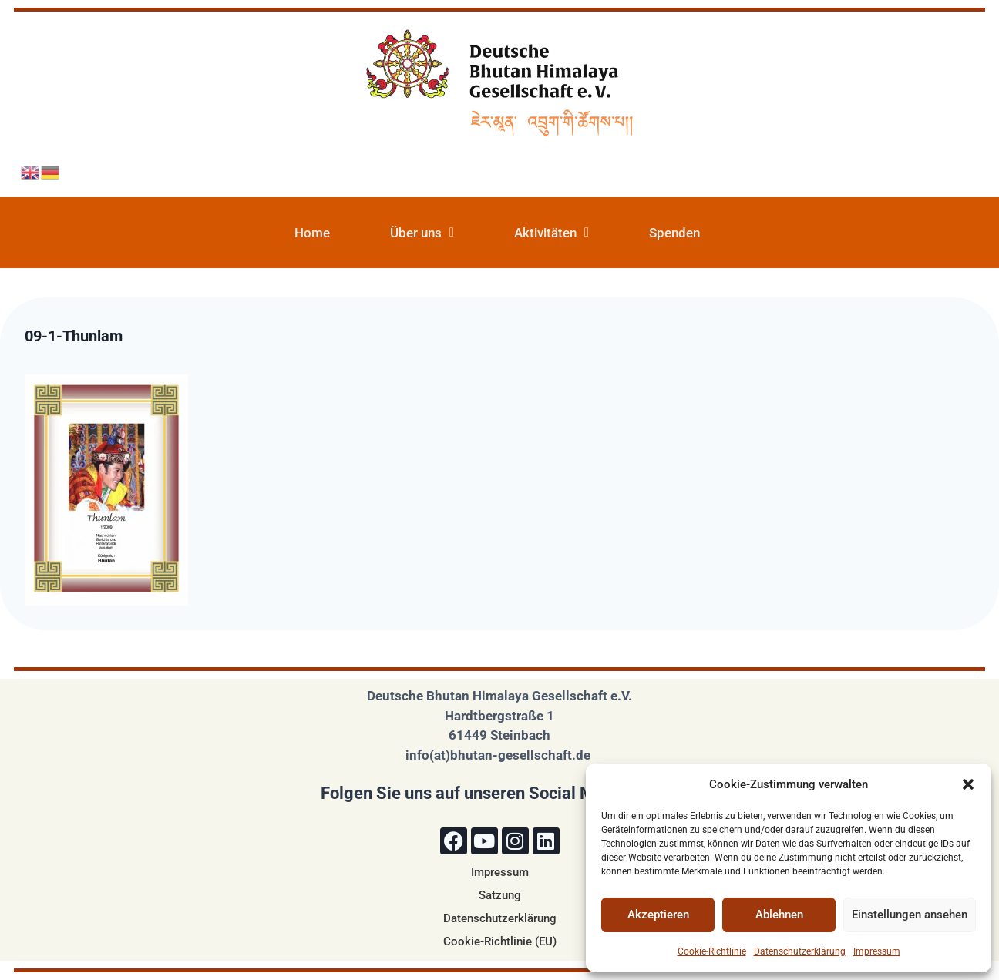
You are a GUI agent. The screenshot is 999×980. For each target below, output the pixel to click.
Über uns (422, 232)
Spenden (674, 232)
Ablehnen (779, 914)
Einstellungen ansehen (909, 914)
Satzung (500, 895)
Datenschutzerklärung (800, 951)
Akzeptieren (658, 914)
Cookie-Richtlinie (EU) (500, 941)
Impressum (876, 951)
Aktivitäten (551, 232)
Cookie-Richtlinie (712, 951)
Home (312, 232)
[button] (968, 784)
